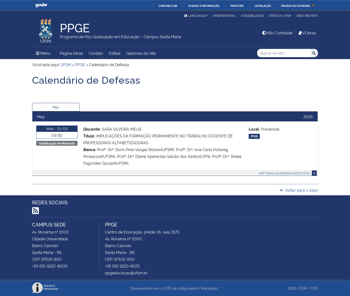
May (55, 107)
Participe (237, 6)
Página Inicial (71, 53)
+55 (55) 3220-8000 (50, 266)
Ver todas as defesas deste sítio (284, 173)
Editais (115, 53)
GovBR (41, 5)
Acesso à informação (203, 6)
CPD (314, 288)
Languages (195, 15)
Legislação (263, 6)
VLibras (307, 32)
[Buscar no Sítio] (283, 53)
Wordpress (209, 288)
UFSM (302, 288)
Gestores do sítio (141, 53)
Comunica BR (167, 6)
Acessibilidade (252, 15)
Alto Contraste (277, 32)
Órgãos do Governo (295, 6)
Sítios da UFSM (280, 15)
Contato (96, 53)
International (224, 15)
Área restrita (307, 15)
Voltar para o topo (299, 190)
